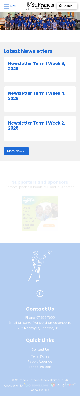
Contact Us (40, 350)
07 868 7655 (45, 318)
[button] (67, 5)
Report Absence (40, 363)
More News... (16, 151)
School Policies (40, 368)
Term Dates (40, 357)
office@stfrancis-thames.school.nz (44, 324)
